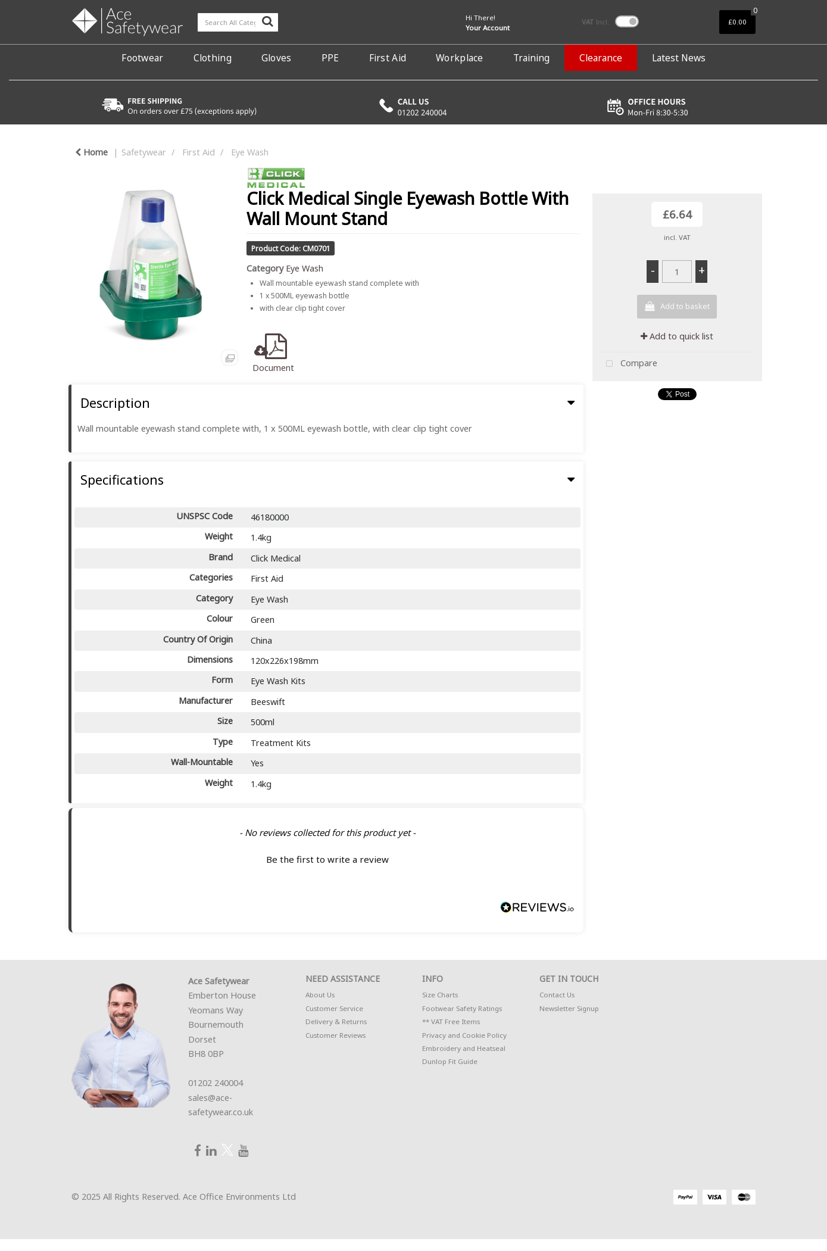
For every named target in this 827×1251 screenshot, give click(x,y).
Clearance (600, 57)
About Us (320, 994)
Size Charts (440, 994)
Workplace (459, 57)
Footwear (142, 57)
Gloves (276, 57)
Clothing (213, 57)
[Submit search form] (267, 21)
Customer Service (334, 1008)
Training (531, 57)
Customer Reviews (335, 1035)
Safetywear (143, 152)
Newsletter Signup (569, 1008)
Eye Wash (250, 152)
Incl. (595, 21)
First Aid (388, 57)
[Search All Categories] (238, 22)
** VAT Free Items (451, 1021)
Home (91, 152)
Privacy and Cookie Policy (464, 1035)
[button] (327, 858)
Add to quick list (677, 336)
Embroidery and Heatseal (463, 1048)
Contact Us (557, 994)
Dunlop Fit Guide (450, 1061)
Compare (629, 364)
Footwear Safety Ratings (462, 1008)
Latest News (679, 57)
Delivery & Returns (336, 1021)
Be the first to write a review (327, 859)
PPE (330, 57)
